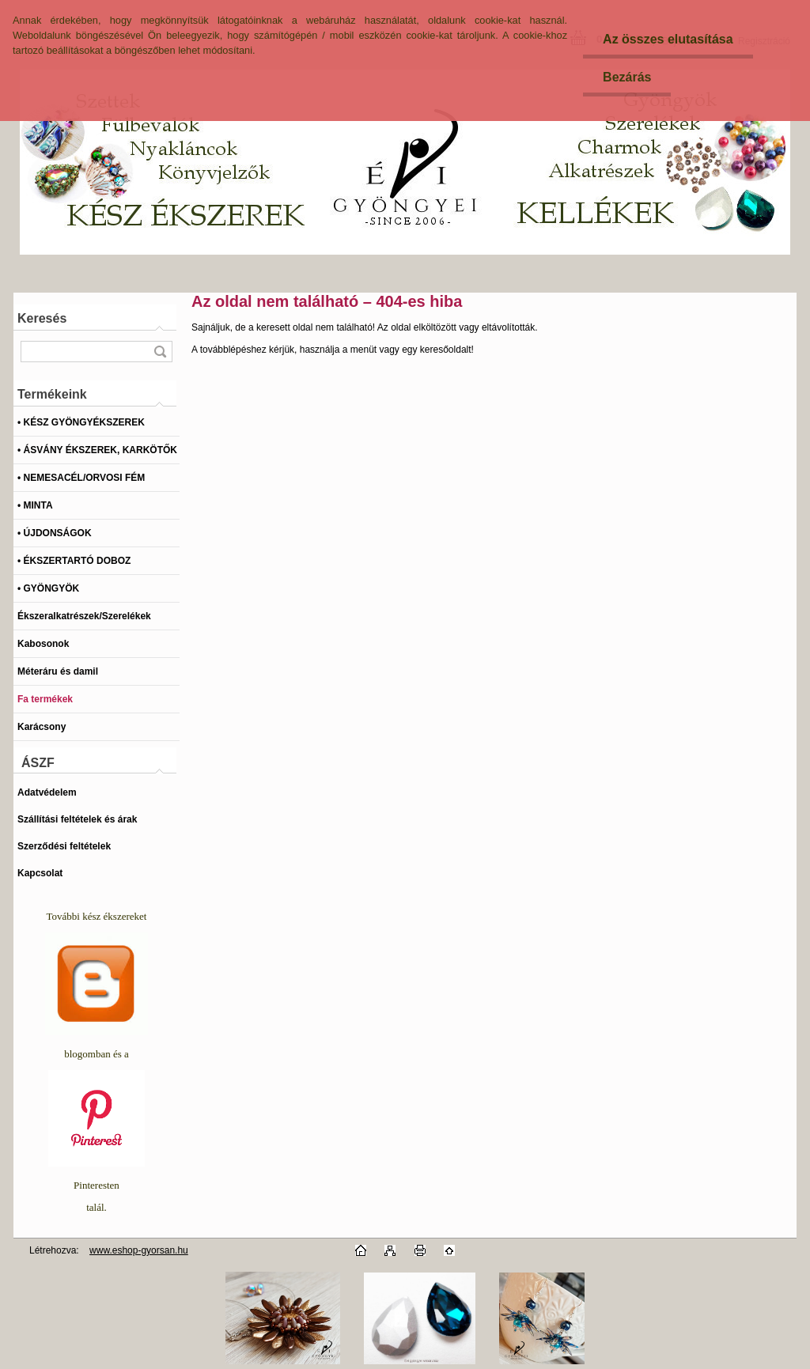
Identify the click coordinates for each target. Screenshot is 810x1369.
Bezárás (627, 77)
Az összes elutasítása (668, 39)
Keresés (41, 318)
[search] (160, 351)
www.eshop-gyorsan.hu (138, 1250)
